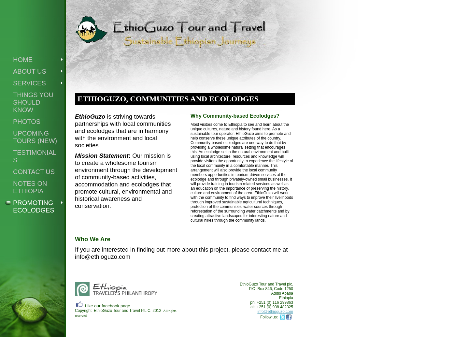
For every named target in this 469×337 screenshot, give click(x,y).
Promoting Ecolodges (33, 206)
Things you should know (33, 102)
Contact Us (34, 171)
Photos (26, 121)
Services (29, 83)
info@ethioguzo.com (275, 311)
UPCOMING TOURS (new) (35, 137)
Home (23, 59)
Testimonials (34, 156)
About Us (29, 71)
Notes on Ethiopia (30, 187)
